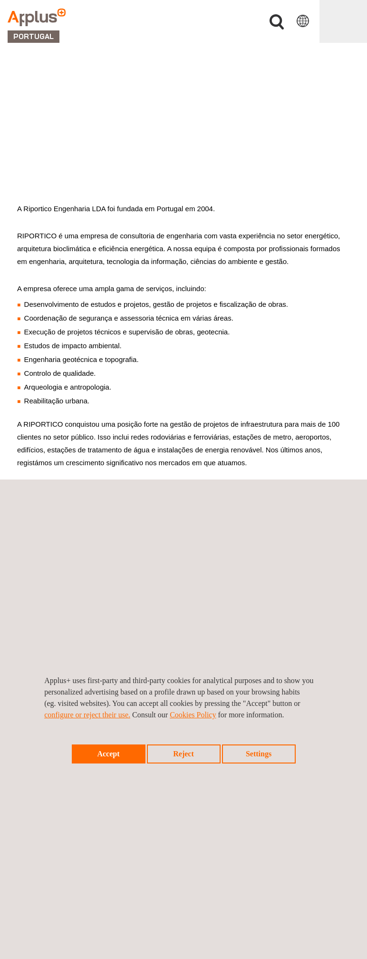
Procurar (276, 22)
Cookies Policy (193, 715)
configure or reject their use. (87, 715)
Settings (258, 754)
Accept (108, 754)
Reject (183, 754)
